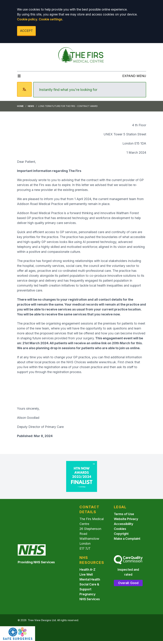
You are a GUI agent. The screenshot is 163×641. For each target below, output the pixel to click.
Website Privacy (126, 519)
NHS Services (89, 599)
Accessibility (123, 524)
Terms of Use (124, 514)
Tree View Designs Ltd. (42, 620)
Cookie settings (50, 19)
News (31, 106)
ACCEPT (26, 31)
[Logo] (81, 56)
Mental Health (89, 579)
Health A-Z (87, 569)
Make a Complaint (127, 538)
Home (20, 106)
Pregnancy (87, 594)
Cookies (120, 529)
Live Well (86, 574)
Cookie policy (27, 19)
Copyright (121, 534)
